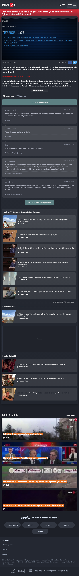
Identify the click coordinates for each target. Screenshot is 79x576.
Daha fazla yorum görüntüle (39, 203)
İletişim (4, 554)
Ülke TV (38, 571)
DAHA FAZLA (71, 415)
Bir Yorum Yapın (39, 102)
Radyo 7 (22, 571)
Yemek (40, 531)
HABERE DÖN (69, 302)
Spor (66, 525)
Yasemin (63, 571)
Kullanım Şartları (7, 545)
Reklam (4, 549)
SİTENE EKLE (58, 302)
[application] (39, 39)
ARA (62, 5)
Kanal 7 (13, 571)
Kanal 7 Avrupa (31, 571)
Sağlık (49, 525)
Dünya (30, 525)
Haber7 (50, 571)
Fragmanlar (12, 525)
